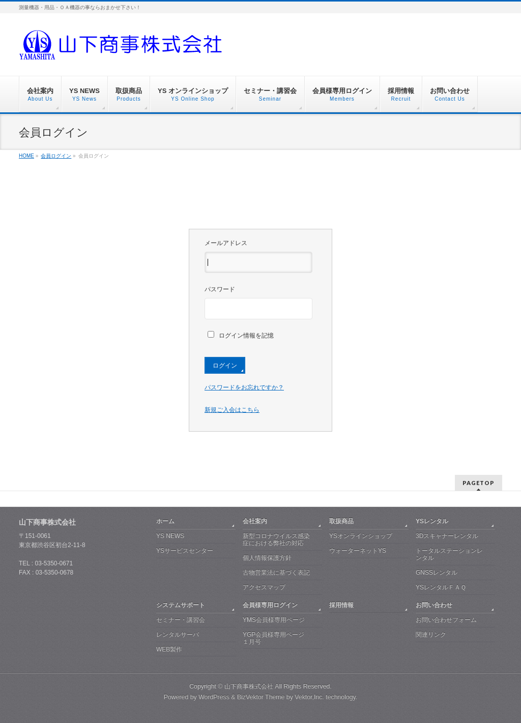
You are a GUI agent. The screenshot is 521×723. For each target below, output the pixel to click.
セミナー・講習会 (180, 619)
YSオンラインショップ (360, 535)
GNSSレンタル (436, 572)
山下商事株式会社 (248, 686)
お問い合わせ (434, 605)
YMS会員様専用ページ (274, 619)
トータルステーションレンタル (449, 554)
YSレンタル (432, 521)
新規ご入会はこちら (232, 409)
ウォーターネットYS (357, 550)
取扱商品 (341, 521)
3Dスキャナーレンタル (447, 535)
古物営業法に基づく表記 (276, 572)
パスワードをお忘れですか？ (244, 387)
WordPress (213, 697)
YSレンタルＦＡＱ (441, 587)
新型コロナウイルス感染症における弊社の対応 (276, 539)
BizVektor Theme (261, 697)
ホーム (165, 521)
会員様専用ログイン (270, 605)
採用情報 (341, 605)
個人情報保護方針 (267, 557)
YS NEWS (170, 535)
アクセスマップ (264, 587)
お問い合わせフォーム (446, 619)
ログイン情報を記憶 (241, 335)
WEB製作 (169, 649)
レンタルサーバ (177, 634)
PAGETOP (478, 482)
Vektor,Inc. (309, 697)
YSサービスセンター (184, 550)
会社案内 (255, 521)
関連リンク (431, 634)
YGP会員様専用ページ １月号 (273, 638)
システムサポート (180, 605)
